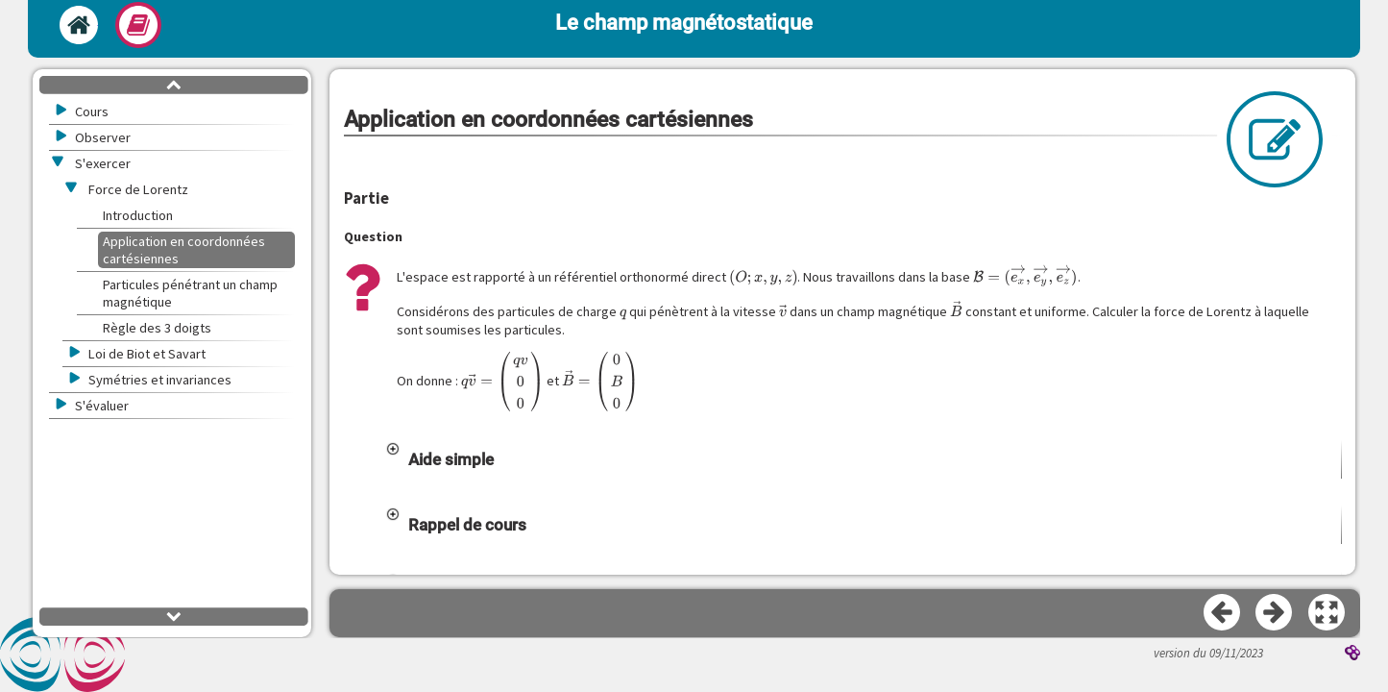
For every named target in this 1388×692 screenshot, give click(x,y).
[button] (863, 498)
